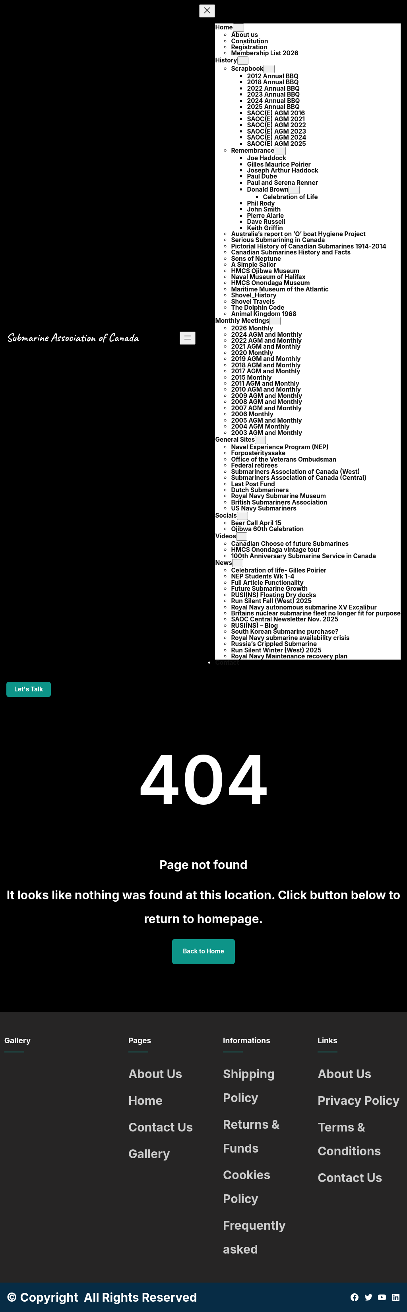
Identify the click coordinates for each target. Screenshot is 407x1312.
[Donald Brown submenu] (294, 190)
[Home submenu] (238, 27)
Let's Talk (28, 689)
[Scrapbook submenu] (269, 69)
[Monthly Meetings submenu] (275, 321)
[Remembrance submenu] (280, 151)
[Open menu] (188, 338)
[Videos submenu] (241, 536)
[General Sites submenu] (260, 440)
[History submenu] (242, 60)
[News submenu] (237, 563)
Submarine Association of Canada (72, 337)
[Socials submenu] (242, 516)
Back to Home (203, 951)
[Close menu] (207, 10)
